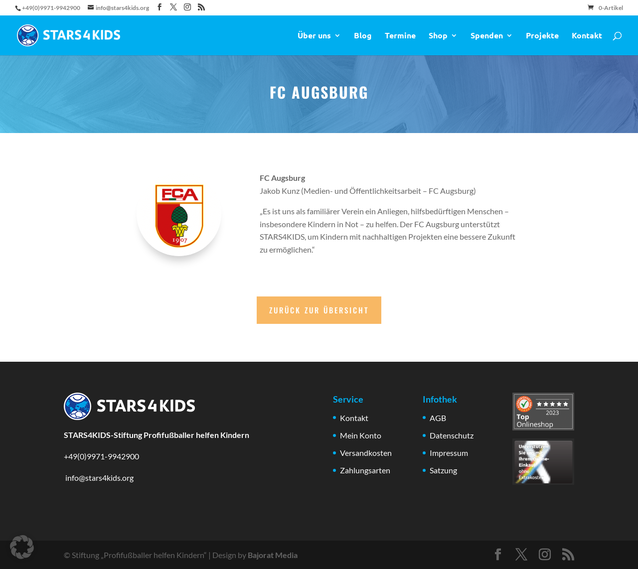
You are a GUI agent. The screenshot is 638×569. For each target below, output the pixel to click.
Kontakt (587, 36)
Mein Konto (360, 435)
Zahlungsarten (365, 470)
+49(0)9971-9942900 (101, 456)
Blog (363, 36)
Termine (400, 36)
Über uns (314, 36)
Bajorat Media (273, 555)
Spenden (487, 36)
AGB (438, 418)
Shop (438, 36)
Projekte (542, 36)
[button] (22, 547)
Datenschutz (452, 435)
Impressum (449, 452)
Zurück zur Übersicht (319, 309)
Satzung (443, 470)
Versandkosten (366, 452)
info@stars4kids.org (99, 477)
